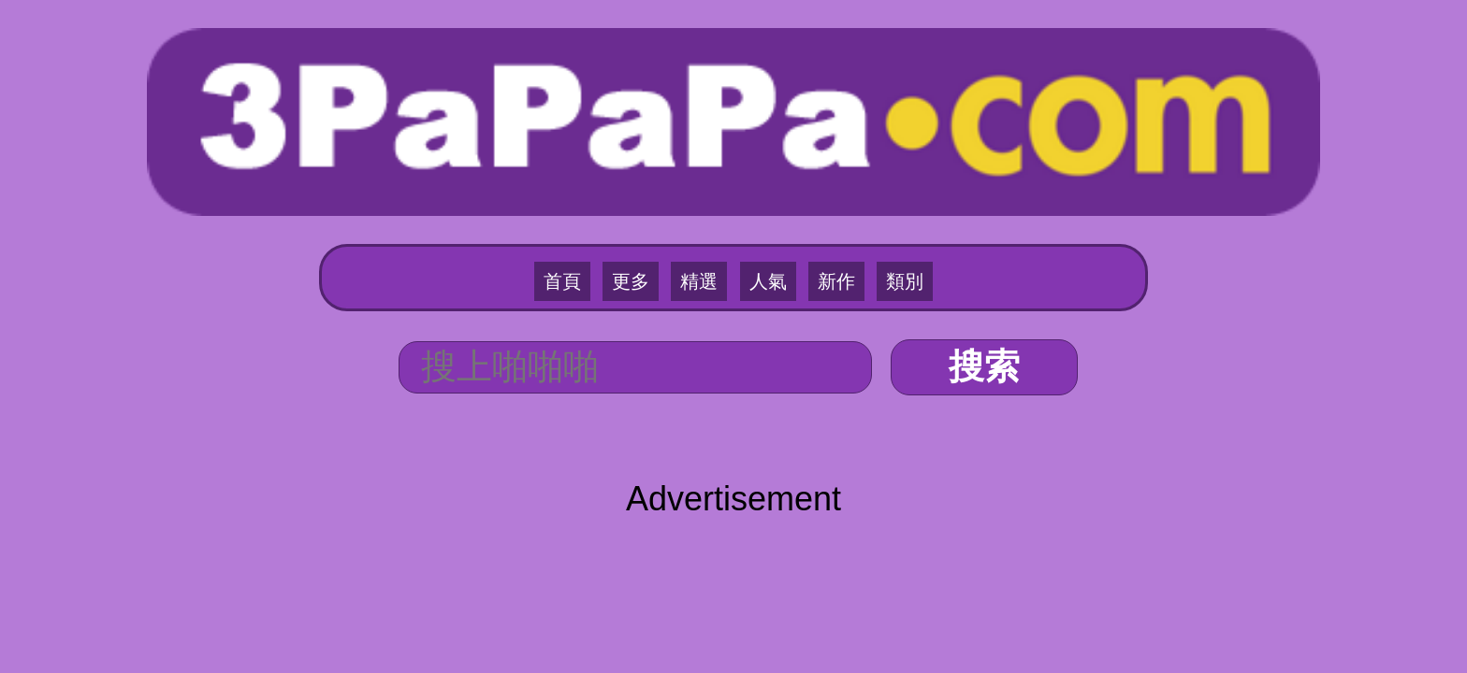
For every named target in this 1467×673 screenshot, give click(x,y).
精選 (705, 169)
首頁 (593, 169)
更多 (649, 169)
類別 (874, 169)
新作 (817, 169)
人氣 (761, 169)
